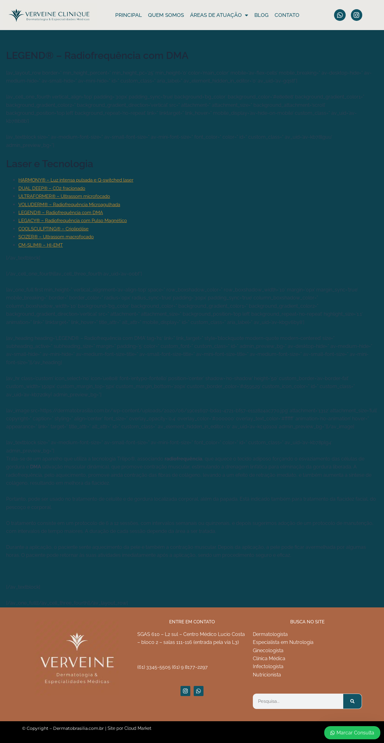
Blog (261, 15)
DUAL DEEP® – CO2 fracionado (54, 188)
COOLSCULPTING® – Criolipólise (55, 229)
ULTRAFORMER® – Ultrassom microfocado (67, 196)
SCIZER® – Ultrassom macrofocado (59, 237)
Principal (128, 15)
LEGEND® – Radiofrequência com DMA (63, 212)
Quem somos (166, 15)
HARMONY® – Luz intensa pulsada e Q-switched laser (79, 180)
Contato (287, 15)
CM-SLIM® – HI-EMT (42, 245)
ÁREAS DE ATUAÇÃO (219, 15)
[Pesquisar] (352, 701)
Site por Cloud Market (129, 728)
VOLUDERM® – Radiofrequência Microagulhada (72, 204)
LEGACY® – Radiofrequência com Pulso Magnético (76, 220)
